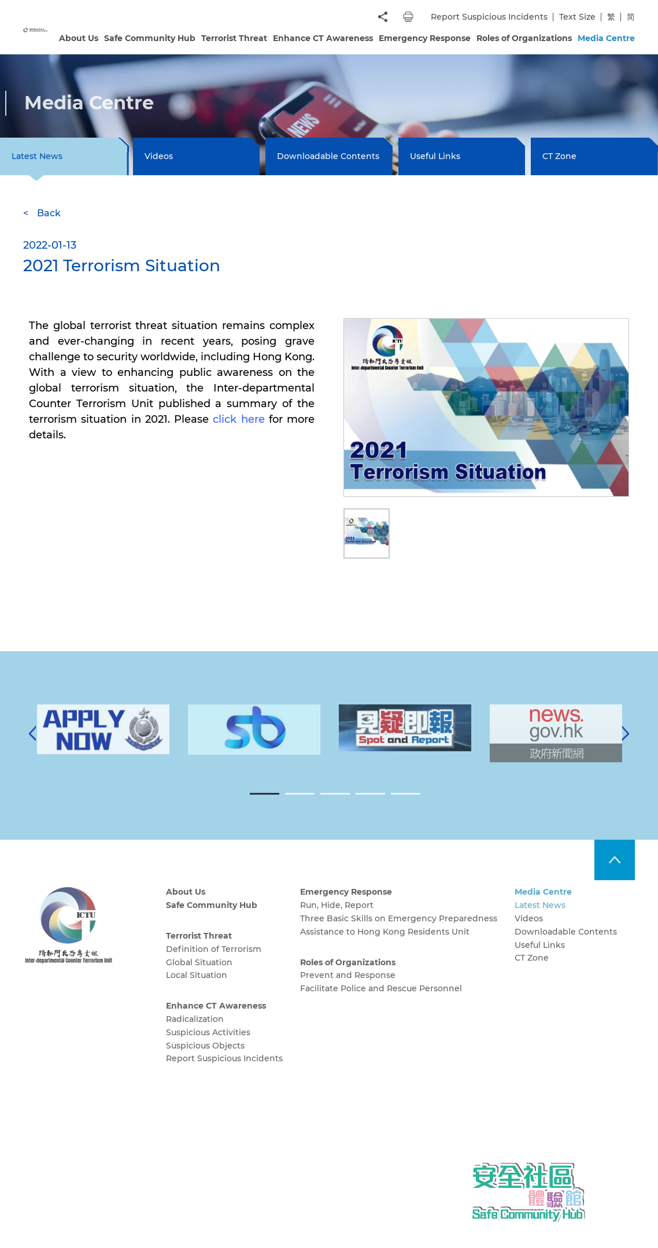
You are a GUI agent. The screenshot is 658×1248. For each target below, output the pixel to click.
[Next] (625, 745)
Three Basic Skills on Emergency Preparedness (398, 930)
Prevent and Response (347, 987)
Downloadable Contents (328, 156)
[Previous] (32, 745)
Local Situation (196, 987)
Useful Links (435, 156)
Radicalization (195, 1030)
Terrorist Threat (234, 38)
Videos (159, 156)
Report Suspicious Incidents (489, 17)
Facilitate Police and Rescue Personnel (381, 1000)
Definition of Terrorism (213, 960)
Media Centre (606, 38)
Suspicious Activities (208, 1044)
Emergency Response (425, 38)
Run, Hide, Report (337, 916)
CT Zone (559, 156)
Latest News (540, 916)
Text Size (577, 17)
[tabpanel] (405, 740)
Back (49, 213)
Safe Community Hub (149, 38)
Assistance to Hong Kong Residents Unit (385, 943)
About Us (78, 38)
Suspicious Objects (205, 1057)
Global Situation (199, 974)
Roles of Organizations (524, 38)
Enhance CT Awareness (323, 38)
